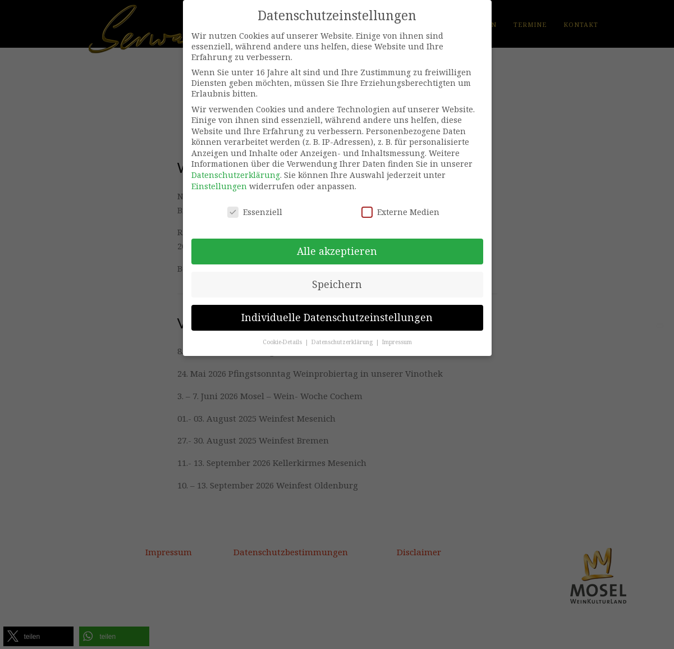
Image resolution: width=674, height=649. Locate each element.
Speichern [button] (337, 284)
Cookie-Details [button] (283, 342)
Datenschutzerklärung (235, 175)
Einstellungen (219, 186)
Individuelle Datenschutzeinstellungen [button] (337, 317)
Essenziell (254, 212)
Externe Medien (400, 212)
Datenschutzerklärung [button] (342, 342)
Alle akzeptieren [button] (337, 251)
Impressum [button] (397, 342)
